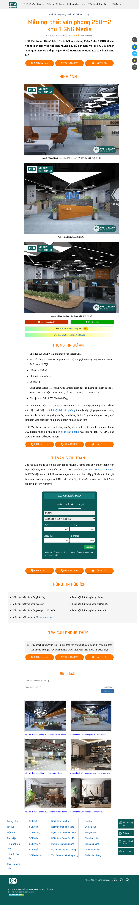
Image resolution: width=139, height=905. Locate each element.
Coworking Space (46, 617)
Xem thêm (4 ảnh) (46, 322)
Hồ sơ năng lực (128, 823)
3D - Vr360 (127, 851)
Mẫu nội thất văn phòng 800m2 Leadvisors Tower (90, 773)
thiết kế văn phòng (68, 432)
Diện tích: (56, 527)
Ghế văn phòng (92, 850)
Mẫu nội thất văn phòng (68, 329)
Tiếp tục (89, 547)
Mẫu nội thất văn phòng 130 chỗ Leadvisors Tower (45, 812)
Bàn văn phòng (92, 844)
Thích (48, 35)
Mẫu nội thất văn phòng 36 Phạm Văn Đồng (42, 773)
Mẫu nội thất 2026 (128, 842)
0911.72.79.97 (39, 63)
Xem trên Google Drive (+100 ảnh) (71, 335)
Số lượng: (82, 539)
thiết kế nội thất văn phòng (60, 410)
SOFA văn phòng (93, 855)
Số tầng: (82, 527)
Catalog (126, 833)
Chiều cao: (56, 539)
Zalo (134, 54)
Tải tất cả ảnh (92, 322)
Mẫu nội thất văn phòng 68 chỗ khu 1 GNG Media (45, 735)
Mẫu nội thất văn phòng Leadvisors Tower (87, 812)
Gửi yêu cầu (99, 63)
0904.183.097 (69, 63)
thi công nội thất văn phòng (99, 469)
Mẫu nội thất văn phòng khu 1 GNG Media (88, 735)
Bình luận (60, 35)
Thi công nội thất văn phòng (64, 855)
